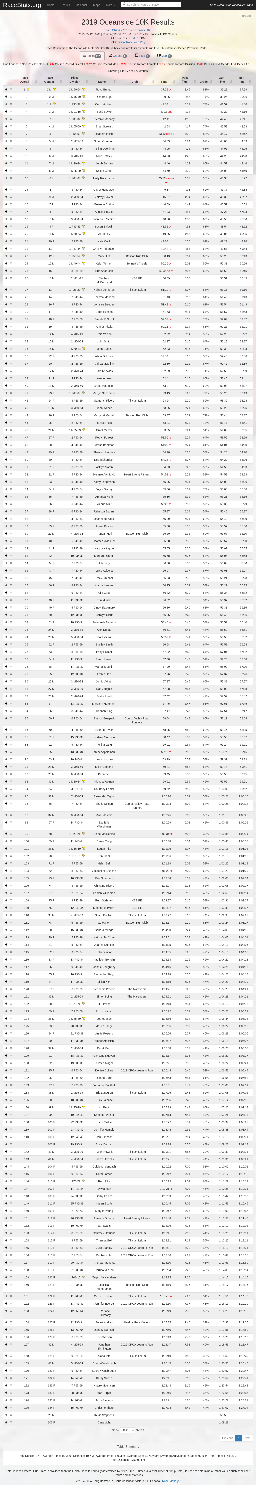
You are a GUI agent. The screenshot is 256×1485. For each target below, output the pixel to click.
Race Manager (171, 1481)
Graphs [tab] (118, 56)
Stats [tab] (142, 56)
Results (65, 5)
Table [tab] (92, 56)
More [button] (110, 5)
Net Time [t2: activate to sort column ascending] (241, 79)
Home (50, 5)
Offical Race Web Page (132, 42)
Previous (227, 1438)
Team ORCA (112, 30)
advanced (246, 16)
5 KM (131, 38)
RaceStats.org (22, 5)
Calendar (81, 5)
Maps (96, 5)
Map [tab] (164, 56)
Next (247, 1438)
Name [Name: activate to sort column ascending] (102, 81)
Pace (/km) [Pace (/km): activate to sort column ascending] (185, 79)
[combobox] (151, 4)
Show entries (128, 1430)
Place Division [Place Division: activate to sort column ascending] (74, 79)
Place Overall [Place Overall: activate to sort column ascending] (24, 79)
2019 (126, 30)
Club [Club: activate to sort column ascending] (135, 81)
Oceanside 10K (142, 30)
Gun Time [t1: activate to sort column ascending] (221, 79)
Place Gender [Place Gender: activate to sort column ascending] (49, 79)
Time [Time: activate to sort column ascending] (164, 81)
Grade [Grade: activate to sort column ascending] (204, 81)
